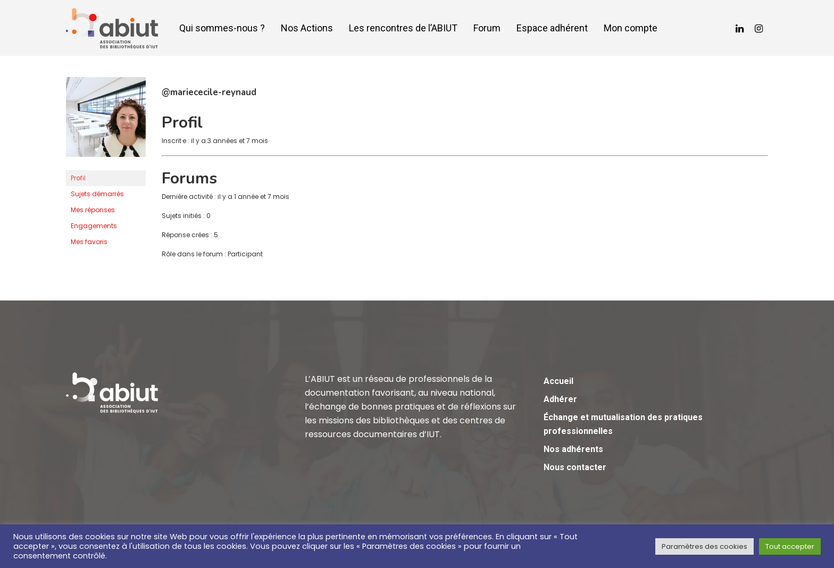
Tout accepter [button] (789, 546)
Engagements (94, 225)
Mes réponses (93, 209)
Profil (78, 177)
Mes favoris (89, 241)
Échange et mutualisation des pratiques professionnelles (623, 424)
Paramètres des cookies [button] (704, 546)
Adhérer (560, 399)
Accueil (558, 381)
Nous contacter (575, 467)
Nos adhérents (573, 449)
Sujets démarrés (97, 193)
